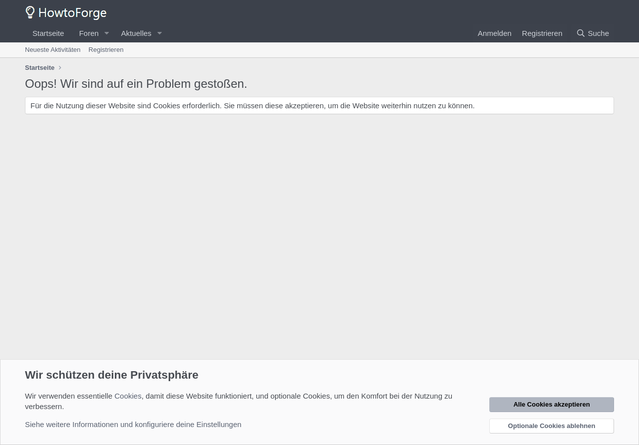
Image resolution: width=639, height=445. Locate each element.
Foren (88, 33)
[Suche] (592, 33)
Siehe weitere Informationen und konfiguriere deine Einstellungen (133, 424)
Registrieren (105, 49)
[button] (106, 33)
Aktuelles (136, 33)
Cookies (127, 396)
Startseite (48, 33)
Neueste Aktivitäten (52, 49)
